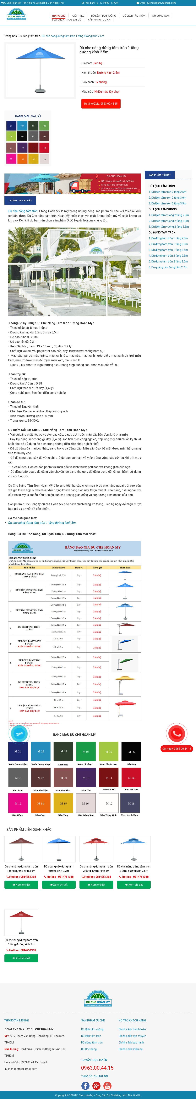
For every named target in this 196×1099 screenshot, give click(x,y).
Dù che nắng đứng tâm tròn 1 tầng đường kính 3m (42, 523)
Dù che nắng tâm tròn (22, 211)
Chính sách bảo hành (131, 1042)
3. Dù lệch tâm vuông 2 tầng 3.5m (169, 226)
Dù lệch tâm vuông (92, 1029)
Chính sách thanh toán (132, 1029)
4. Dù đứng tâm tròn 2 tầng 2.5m (168, 255)
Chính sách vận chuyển (132, 1035)
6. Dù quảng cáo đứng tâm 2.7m (168, 267)
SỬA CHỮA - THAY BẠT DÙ (66, 19)
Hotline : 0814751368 (22, 876)
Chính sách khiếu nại (131, 1049)
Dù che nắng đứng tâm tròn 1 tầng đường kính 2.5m (73, 36)
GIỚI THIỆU (78, 15)
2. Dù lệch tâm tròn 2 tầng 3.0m (167, 197)
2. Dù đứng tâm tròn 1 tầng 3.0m (168, 244)
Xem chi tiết (21, 884)
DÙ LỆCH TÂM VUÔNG (103, 15)
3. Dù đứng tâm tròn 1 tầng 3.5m (168, 249)
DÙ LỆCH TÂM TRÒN (134, 15)
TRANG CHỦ (58, 15)
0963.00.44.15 (109, 103)
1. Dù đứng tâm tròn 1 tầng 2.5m (168, 238)
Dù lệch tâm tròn (91, 1035)
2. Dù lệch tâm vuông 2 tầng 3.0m (169, 220)
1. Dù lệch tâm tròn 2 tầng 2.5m (167, 191)
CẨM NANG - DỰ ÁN (99, 19)
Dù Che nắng (89, 1049)
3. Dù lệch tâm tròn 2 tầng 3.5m (167, 203)
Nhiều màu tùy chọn (107, 91)
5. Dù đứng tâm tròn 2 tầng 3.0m (168, 261)
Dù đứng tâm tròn (29, 36)
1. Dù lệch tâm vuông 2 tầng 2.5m (169, 215)
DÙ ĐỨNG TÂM (160, 15)
